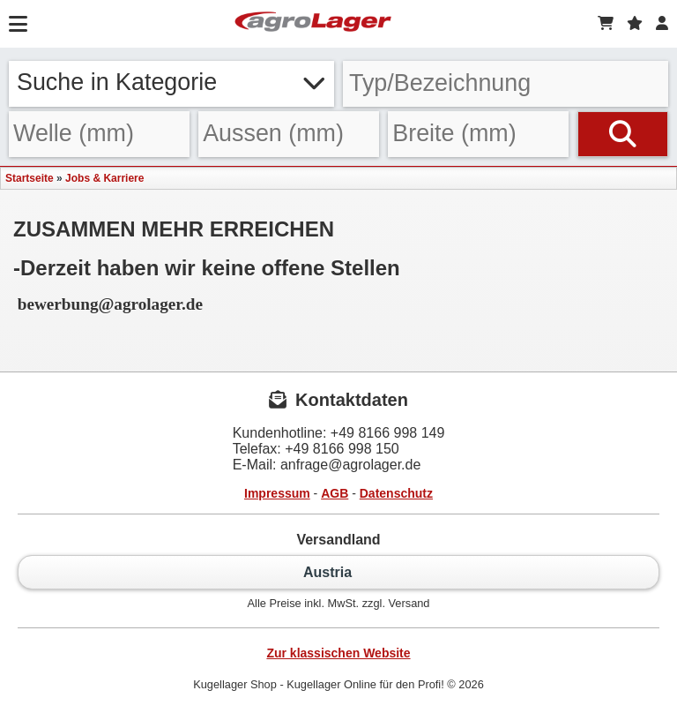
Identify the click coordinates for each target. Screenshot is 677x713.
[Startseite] (313, 24)
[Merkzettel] (635, 24)
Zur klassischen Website (338, 653)
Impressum (277, 493)
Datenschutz (396, 493)
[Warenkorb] (606, 24)
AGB (334, 493)
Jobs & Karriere (104, 178)
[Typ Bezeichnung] (505, 84)
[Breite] (478, 134)
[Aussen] (288, 134)
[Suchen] (622, 134)
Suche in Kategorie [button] (171, 82)
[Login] (662, 24)
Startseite (29, 178)
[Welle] (99, 134)
